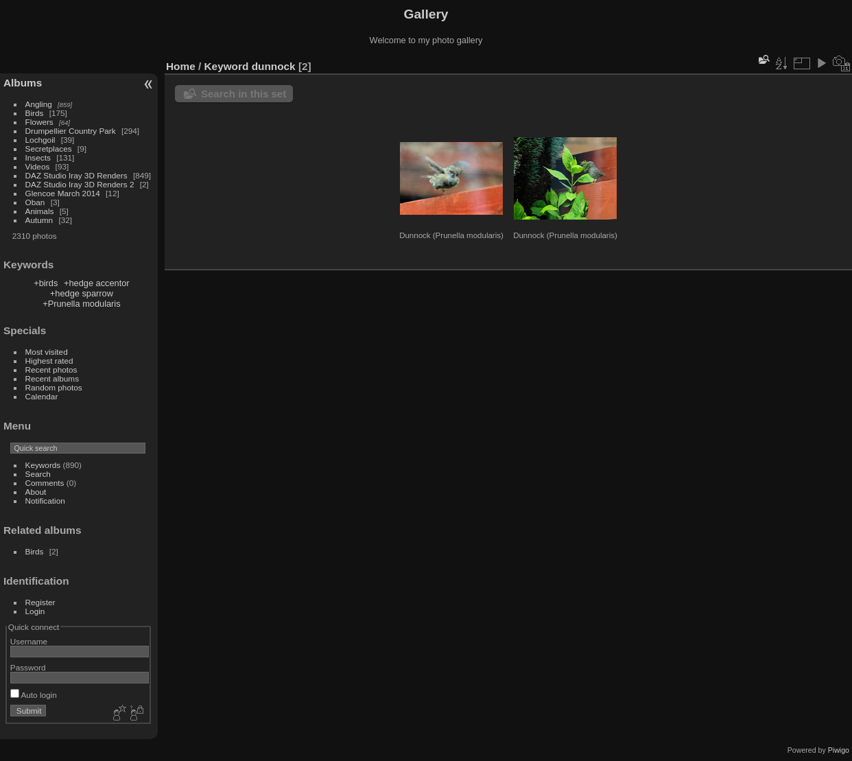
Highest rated (49, 360)
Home (181, 66)
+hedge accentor (97, 283)
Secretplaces (48, 148)
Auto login (33, 694)
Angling (38, 103)
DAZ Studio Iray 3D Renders (76, 175)
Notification (45, 500)
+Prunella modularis (81, 303)
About (36, 491)
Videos (37, 166)
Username (28, 641)
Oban (35, 202)
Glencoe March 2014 (62, 193)
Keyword (226, 66)
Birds (34, 112)
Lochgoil (40, 139)
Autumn (39, 219)
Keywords (43, 464)
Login (35, 611)
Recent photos (51, 369)
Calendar (41, 396)
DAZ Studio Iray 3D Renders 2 (79, 184)
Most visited (46, 351)
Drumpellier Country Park (70, 130)
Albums (22, 83)
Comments (44, 482)
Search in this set (243, 93)
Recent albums (52, 378)
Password (28, 667)
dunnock (274, 66)
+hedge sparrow (81, 293)
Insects (38, 157)
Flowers (39, 121)
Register (40, 602)
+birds (46, 283)
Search (38, 473)
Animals (39, 211)
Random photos (53, 387)
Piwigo (838, 750)
